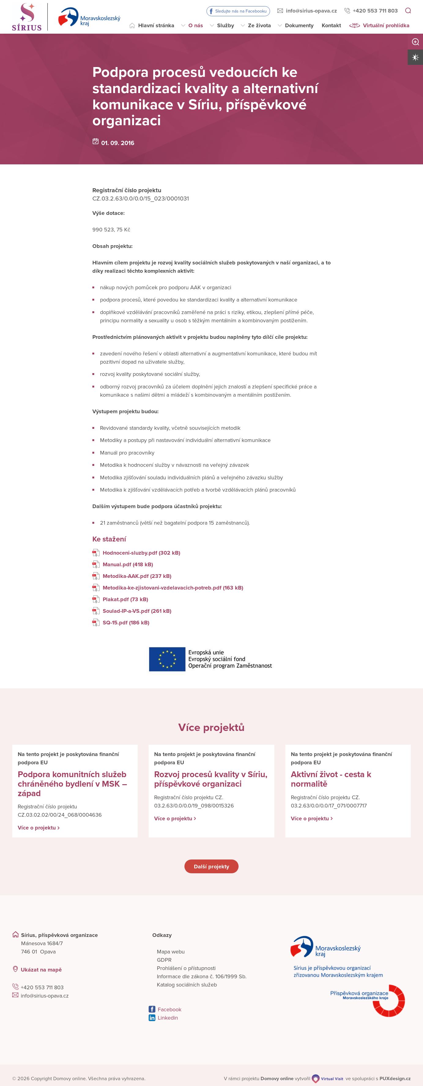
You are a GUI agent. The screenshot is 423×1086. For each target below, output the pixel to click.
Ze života (259, 25)
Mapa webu (171, 951)
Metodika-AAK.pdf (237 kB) (131, 576)
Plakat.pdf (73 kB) (120, 599)
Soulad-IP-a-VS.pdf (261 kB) (131, 611)
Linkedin (168, 1017)
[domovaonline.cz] (277, 1078)
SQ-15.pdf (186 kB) (120, 623)
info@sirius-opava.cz (311, 10)
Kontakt (331, 25)
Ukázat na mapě (41, 969)
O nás (195, 25)
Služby (225, 25)
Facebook (169, 1009)
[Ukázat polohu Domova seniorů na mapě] (109, 969)
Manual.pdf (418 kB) (122, 564)
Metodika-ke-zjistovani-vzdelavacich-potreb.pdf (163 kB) (167, 588)
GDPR (164, 960)
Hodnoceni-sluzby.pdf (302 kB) (136, 553)
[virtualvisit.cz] (328, 1078)
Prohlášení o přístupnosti (186, 968)
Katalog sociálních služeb (187, 984)
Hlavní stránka (156, 25)
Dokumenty (299, 25)
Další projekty (211, 866)
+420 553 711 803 (375, 10)
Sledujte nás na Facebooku (241, 11)
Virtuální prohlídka (386, 25)
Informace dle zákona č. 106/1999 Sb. (202, 976)
